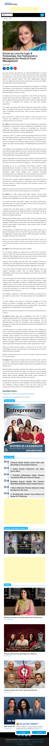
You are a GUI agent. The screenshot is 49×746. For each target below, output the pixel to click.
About (41, 742)
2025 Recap (29, 744)
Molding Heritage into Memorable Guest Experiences (23, 617)
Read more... (38, 729)
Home (6, 19)
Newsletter (20, 744)
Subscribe (35, 742)
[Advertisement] (24, 9)
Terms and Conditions (18, 742)
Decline (39, 732)
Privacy (28, 742)
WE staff (8, 656)
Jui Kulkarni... (10, 619)
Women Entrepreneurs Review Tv (16, 528)
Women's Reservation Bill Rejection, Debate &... (21, 654)
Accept (23, 732)
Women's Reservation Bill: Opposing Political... (21, 690)
